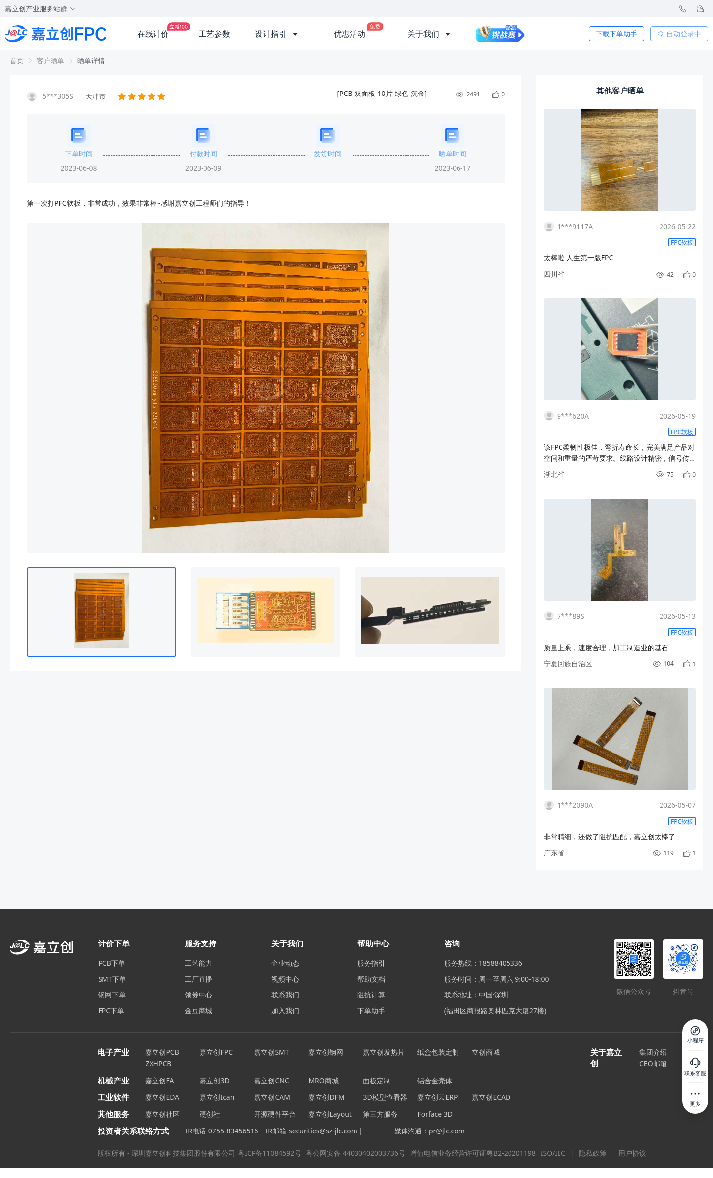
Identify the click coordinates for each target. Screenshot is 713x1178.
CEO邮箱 (653, 1063)
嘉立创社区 (162, 1114)
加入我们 (285, 1010)
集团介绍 (653, 1052)
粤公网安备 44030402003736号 (355, 1153)
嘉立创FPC (216, 1052)
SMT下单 (112, 979)
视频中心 (285, 979)
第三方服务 (380, 1114)
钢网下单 (112, 994)
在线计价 (153, 29)
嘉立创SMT (271, 1052)
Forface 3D (435, 1114)
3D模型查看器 (385, 1097)
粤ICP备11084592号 (269, 1153)
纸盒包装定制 (438, 1052)
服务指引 (371, 963)
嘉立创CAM (272, 1097)
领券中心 (198, 994)
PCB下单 (111, 963)
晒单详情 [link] (91, 60)
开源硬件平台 (275, 1114)
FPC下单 (111, 1010)
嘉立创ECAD (491, 1097)
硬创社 (210, 1114)
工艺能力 (198, 963)
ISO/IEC (553, 1153)
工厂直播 (198, 979)
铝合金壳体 (434, 1080)
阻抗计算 (371, 994)
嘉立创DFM (326, 1097)
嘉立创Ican (217, 1097)
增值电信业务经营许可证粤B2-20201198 (473, 1153)
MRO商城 (323, 1080)
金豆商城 (198, 1010)
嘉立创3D (214, 1080)
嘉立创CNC (271, 1080)
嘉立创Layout (330, 1114)
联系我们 (285, 994)
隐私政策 (594, 1153)
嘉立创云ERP (437, 1097)
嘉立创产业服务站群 (40, 8)
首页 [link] (17, 60)
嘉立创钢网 (325, 1052)
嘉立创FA (159, 1080)
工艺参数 (214, 33)
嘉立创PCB (162, 1052)
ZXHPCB (158, 1063)
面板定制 (377, 1080)
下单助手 (371, 1010)
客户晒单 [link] (50, 60)
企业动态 (285, 963)
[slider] (142, 96)
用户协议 (632, 1153)
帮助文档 (371, 979)
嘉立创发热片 (384, 1052)
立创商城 (486, 1052)
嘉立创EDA (162, 1097)
